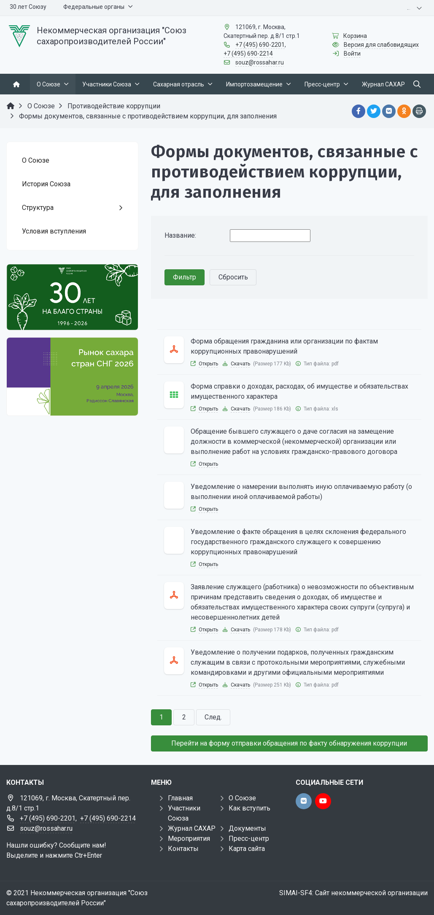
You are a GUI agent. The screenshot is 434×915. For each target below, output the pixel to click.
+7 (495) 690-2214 (248, 53)
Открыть (208, 364)
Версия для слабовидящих (381, 44)
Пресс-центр (249, 839)
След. (213, 717)
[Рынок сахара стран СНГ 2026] (72, 377)
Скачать (240, 364)
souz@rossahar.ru (259, 62)
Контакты (183, 849)
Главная (180, 798)
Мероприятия (189, 839)
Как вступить (249, 808)
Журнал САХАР (192, 828)
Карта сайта (247, 849)
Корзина (355, 35)
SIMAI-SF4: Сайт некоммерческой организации (353, 893)
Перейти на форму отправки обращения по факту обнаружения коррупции (289, 743)
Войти (352, 53)
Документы (247, 828)
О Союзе (242, 798)
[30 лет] (72, 297)
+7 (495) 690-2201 (260, 44)
